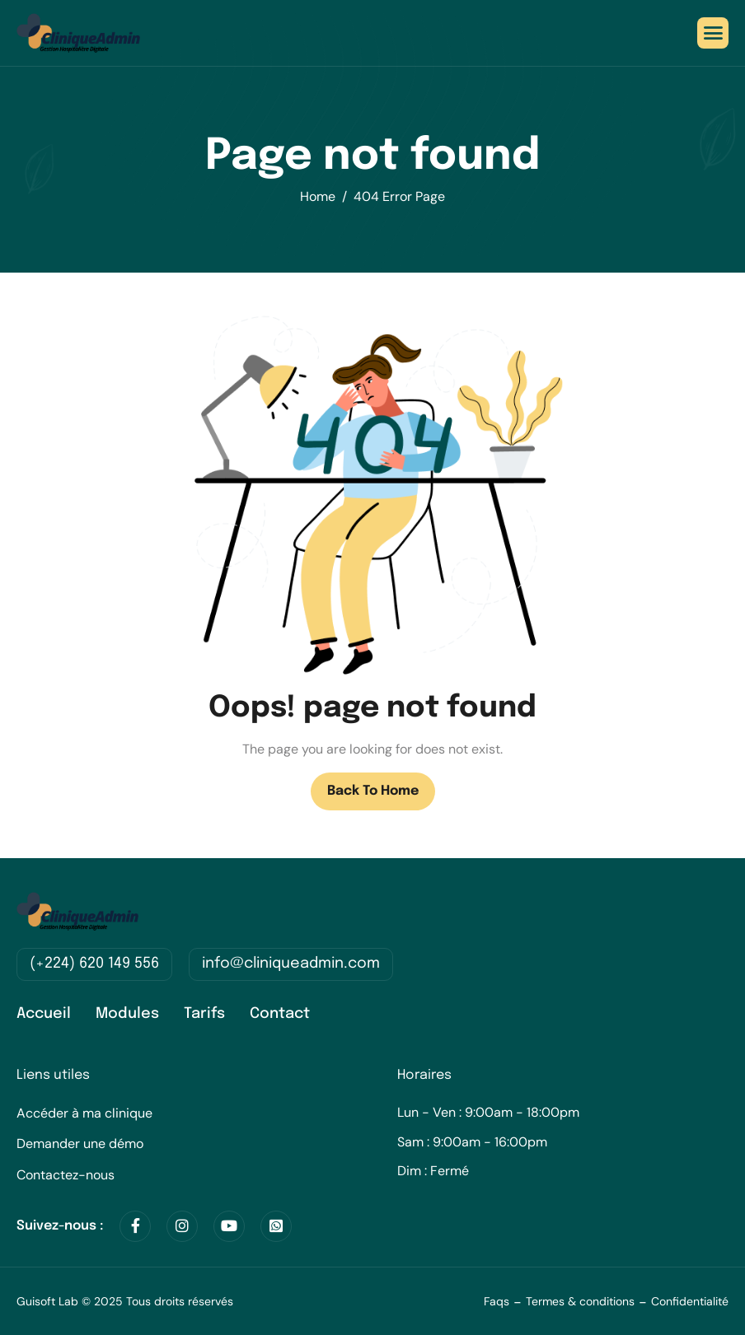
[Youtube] (229, 1226)
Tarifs (204, 1013)
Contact (280, 1013)
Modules (127, 1013)
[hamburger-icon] (713, 33)
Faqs (496, 1301)
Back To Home (373, 791)
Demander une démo (79, 1143)
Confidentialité (690, 1301)
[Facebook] (135, 1226)
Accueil (43, 1013)
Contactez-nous (65, 1174)
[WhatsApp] (276, 1226)
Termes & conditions (580, 1301)
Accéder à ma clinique (84, 1113)
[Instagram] (182, 1226)
